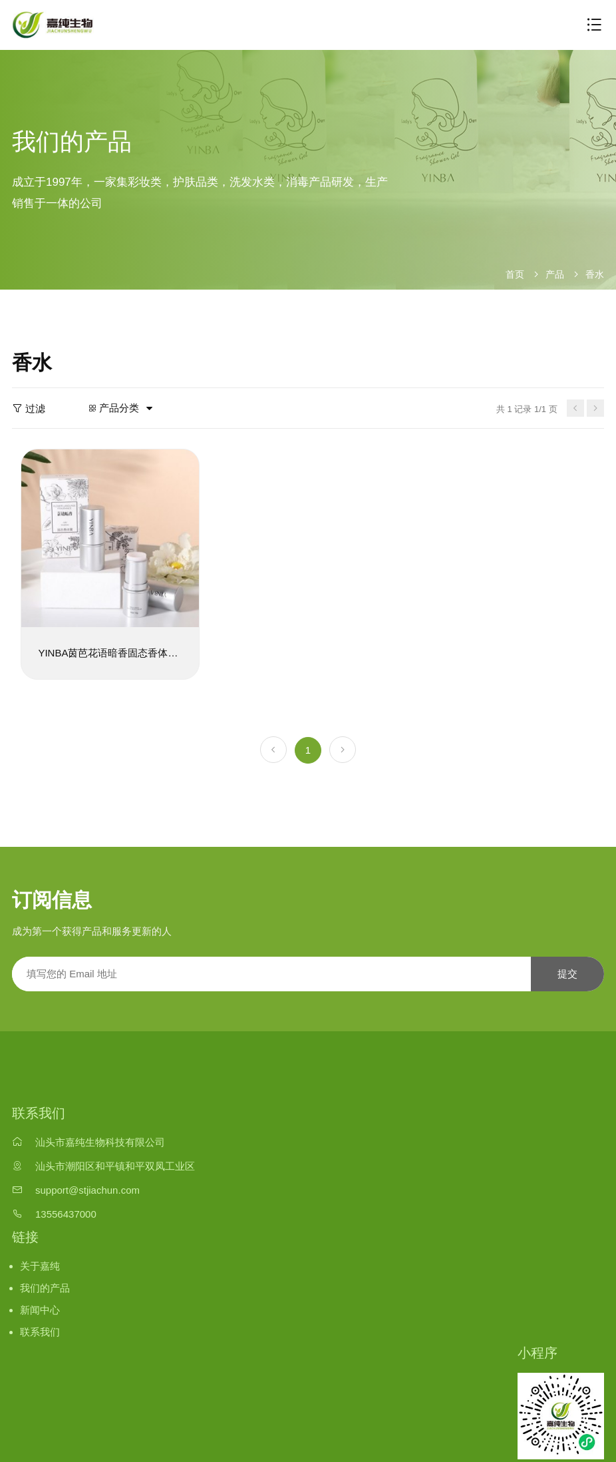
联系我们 (40, 1330)
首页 (515, 274)
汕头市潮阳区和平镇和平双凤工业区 (115, 1164)
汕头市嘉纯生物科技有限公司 (100, 1140)
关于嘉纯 (40, 1264)
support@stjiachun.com (87, 1188)
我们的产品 (45, 1286)
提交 (567, 972)
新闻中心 (40, 1308)
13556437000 (65, 1212)
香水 (594, 274)
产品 (554, 274)
